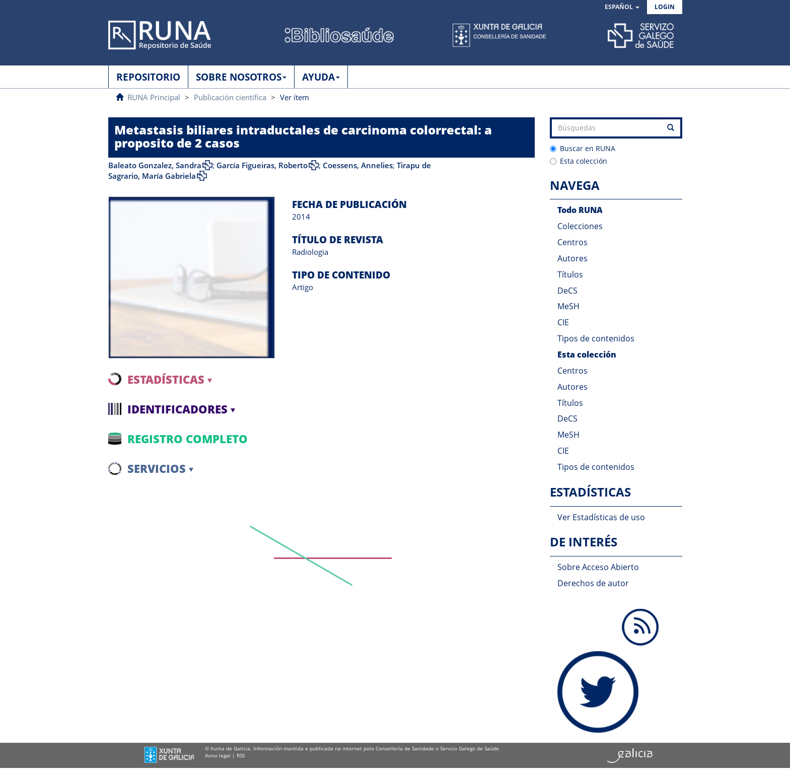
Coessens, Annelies (358, 165)
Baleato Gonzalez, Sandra (154, 165)
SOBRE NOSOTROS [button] (241, 77)
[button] (622, 7)
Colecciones (580, 226)
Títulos (570, 274)
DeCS (567, 290)
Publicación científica (230, 97)
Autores (572, 258)
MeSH (568, 306)
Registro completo (187, 438)
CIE (563, 322)
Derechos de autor (593, 583)
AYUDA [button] (321, 77)
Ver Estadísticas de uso (601, 517)
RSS (241, 755)
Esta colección (578, 161)
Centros (572, 242)
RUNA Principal (153, 97)
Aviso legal (218, 755)
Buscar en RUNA (582, 148)
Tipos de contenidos (595, 338)
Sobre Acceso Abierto (598, 567)
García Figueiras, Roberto (262, 165)
